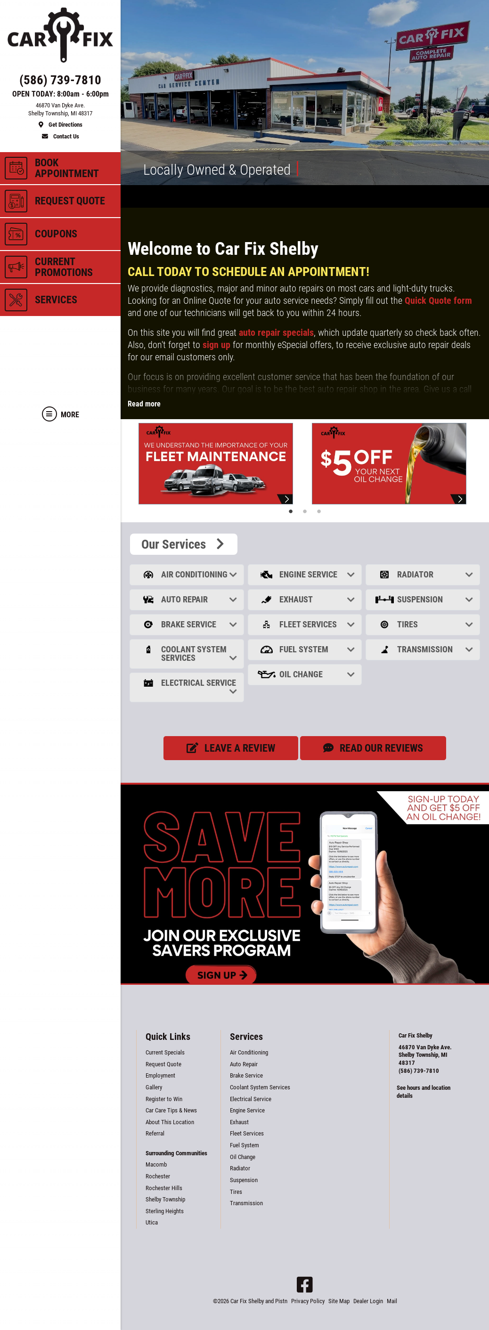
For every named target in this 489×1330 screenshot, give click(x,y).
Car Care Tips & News (171, 1110)
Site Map (339, 1301)
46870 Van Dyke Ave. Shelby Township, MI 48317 (425, 1055)
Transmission (424, 649)
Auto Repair (188, 599)
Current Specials (165, 1052)
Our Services (183, 544)
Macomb (156, 1164)
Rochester (158, 1176)
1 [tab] (290, 511)
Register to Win (164, 1099)
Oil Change (306, 674)
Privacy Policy (308, 1301)
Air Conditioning (188, 574)
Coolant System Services (188, 653)
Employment (160, 1075)
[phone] (60, 82)
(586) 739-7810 (419, 1070)
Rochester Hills (164, 1188)
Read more (144, 403)
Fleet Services (306, 624)
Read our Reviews (373, 748)
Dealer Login (368, 1301)
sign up (216, 344)
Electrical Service (188, 687)
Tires (424, 624)
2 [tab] (305, 511)
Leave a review (231, 748)
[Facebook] (305, 1285)
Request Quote (163, 1064)
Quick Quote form (438, 300)
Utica (152, 1222)
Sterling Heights (165, 1211)
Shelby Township (165, 1199)
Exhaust (306, 599)
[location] (60, 115)
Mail (392, 1301)
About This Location (170, 1122)
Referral (155, 1133)
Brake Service (188, 624)
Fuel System (306, 649)
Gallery (154, 1087)
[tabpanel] (218, 463)
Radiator (424, 574)
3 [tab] (319, 511)
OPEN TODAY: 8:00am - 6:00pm (60, 94)
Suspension (424, 599)
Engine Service (306, 574)
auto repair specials (276, 332)
